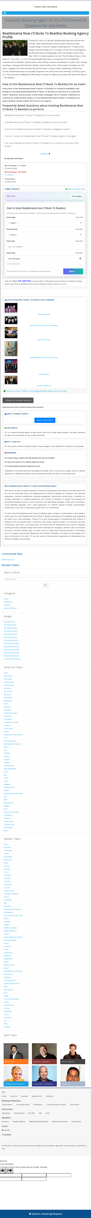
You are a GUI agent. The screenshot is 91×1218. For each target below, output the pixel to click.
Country (7, 725)
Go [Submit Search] (45, 585)
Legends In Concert (44, 339)
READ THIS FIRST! (45, 420)
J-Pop (6, 771)
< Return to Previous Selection (18, 400)
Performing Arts (10, 980)
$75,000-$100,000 (11, 640)
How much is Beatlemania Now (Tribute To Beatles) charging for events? (37, 129)
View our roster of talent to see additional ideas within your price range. (37, 391)
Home (4, 1096)
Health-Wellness (10, 930)
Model (6, 790)
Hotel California (44, 374)
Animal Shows (9, 685)
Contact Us (50, 1096)
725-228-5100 (24, 281)
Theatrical (7, 818)
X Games (7, 1026)
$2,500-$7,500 (9, 621)
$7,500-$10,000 (10, 625)
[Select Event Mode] (45, 235)
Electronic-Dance (10, 740)
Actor (6, 672)
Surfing (6, 1008)
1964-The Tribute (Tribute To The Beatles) (44, 325)
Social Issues (9, 1005)
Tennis (6, 1014)
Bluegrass (8, 700)
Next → (73, 271)
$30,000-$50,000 (10, 634)
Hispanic (7, 762)
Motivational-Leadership (13, 793)
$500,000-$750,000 (11, 655)
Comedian (8, 719)
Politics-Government (11, 983)
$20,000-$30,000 (10, 631)
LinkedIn (6, 1130)
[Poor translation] (9, 1171)
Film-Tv (6, 747)
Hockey (6, 934)
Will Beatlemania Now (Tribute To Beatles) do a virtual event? (32, 115)
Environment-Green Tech (13, 915)
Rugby (6, 995)
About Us (13, 1096)
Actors (6, 598)
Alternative (8, 679)
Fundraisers (38, 1104)
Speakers (7, 605)
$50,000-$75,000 (10, 637)
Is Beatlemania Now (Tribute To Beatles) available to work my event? (35, 122)
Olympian (7, 977)
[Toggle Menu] (45, 13)
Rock (5, 808)
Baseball (7, 694)
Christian (7, 710)
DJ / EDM (31, 1113)
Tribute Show (9, 821)
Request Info (37, 1096)
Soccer (6, 1002)
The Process (74, 1104)
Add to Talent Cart (76, 189)
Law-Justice (8, 952)
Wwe (6, 830)
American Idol (9, 682)
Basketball (8, 697)
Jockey (6, 943)
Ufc (5, 1020)
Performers (8, 602)
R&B (5, 799)
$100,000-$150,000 (11, 643)
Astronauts (8, 691)
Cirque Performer (10, 713)
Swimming (8, 815)
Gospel (6, 759)
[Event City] (45, 246)
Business (7, 706)
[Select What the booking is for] (45, 223)
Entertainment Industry (12, 744)
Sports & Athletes (10, 608)
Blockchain (8, 859)
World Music (8, 827)
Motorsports (8, 974)
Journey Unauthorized (44, 385)
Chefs (6, 872)
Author (6, 853)
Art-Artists (7, 688)
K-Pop (6, 778)
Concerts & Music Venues (56, 1104)
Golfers (7, 756)
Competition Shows (11, 722)
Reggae (7, 805)
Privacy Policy (69, 1146)
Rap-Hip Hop (8, 802)
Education (7, 906)
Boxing (6, 866)
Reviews (24, 1096)
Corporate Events (22, 1104)
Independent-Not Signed (13, 937)
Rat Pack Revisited (44, 314)
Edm (5, 737)
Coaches (7, 881)
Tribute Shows (9, 824)
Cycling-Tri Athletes (11, 893)
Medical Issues (9, 787)
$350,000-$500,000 (11, 652)
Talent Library (7, 1104)
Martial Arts (8, 958)
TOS (3, 1149)
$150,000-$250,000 (11, 646)
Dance (6, 731)
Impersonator (9, 765)
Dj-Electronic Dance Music (13, 734)
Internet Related (10, 768)
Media (6, 961)
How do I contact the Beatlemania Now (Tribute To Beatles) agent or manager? (40, 136)
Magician (7, 784)
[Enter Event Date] (45, 258)
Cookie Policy (81, 1146)
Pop (5, 796)
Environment (8, 912)
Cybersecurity (9, 890)
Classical (7, 716)
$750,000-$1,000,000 (12, 659)
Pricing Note (9, 175)
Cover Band (8, 728)
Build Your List (8, 559)
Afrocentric (8, 675)
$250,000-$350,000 (11, 649)
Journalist (7, 946)
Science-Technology (11, 812)
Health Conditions (10, 927)
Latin (6, 781)
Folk (5, 750)
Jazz (5, 774)
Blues (6, 703)
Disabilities (8, 900)
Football (7, 753)
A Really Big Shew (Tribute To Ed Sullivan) (44, 357)
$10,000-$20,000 (10, 628)
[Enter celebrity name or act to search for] (46, 579)
